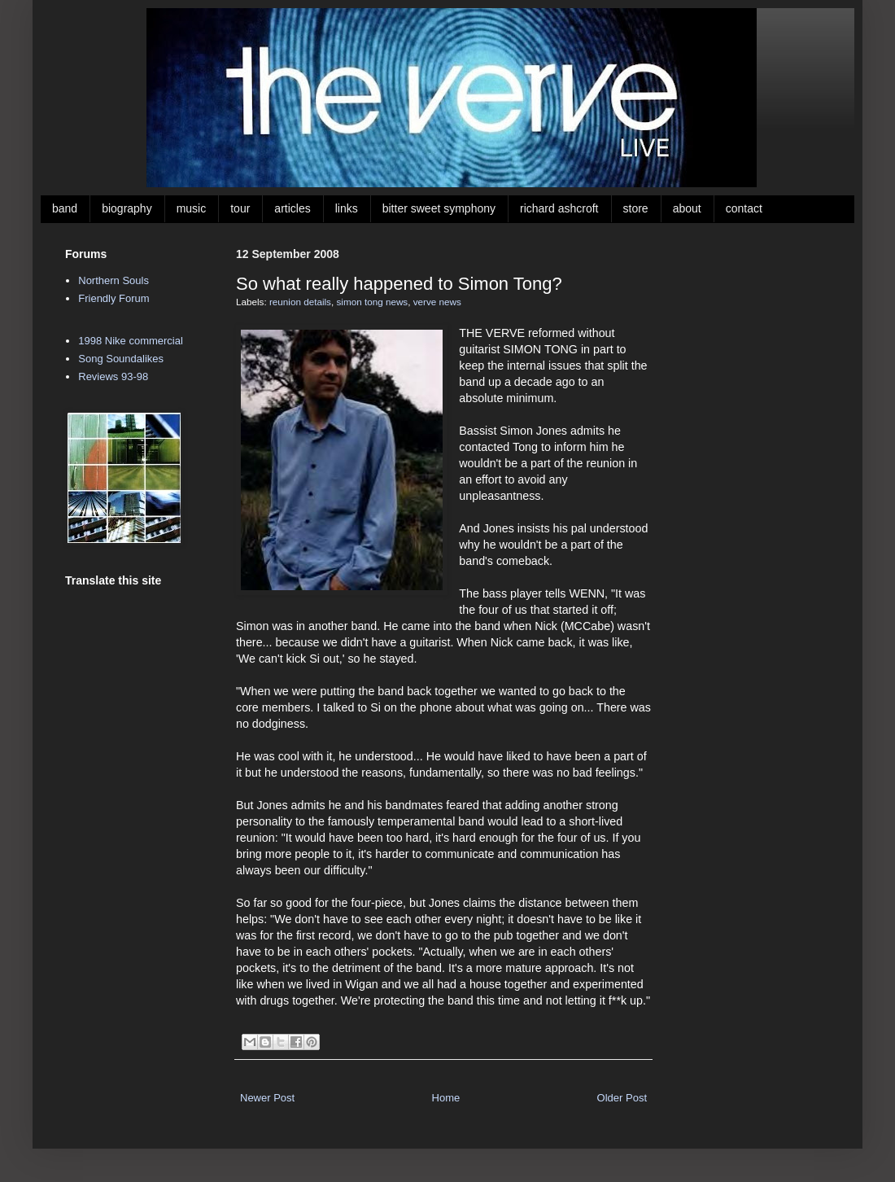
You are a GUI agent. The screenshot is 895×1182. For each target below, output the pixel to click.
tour (240, 208)
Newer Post (267, 1098)
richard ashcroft (559, 208)
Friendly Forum (113, 298)
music (192, 208)
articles (292, 208)
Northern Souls (113, 280)
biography (127, 208)
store (635, 208)
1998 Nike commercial (130, 341)
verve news (437, 301)
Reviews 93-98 (113, 376)
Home (446, 1098)
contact (744, 208)
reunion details (300, 301)
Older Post (622, 1098)
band (64, 208)
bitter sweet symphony (439, 208)
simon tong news (372, 301)
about (687, 208)
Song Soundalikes (121, 358)
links (346, 208)
